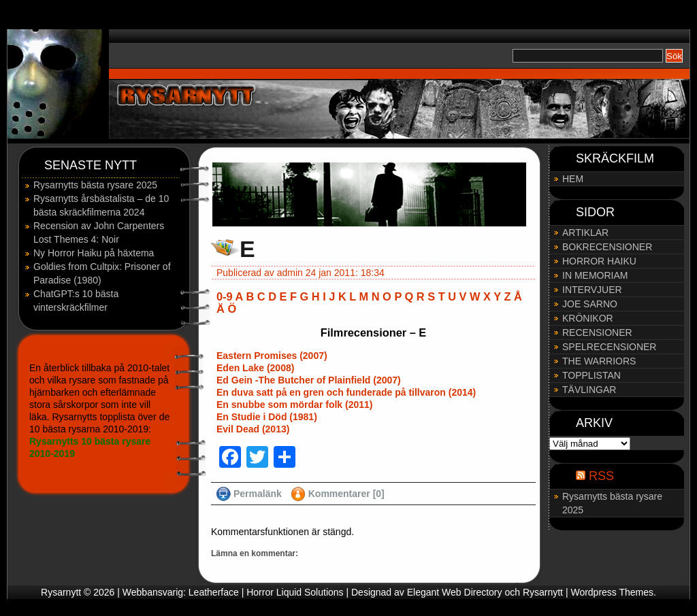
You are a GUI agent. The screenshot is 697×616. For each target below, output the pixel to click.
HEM (572, 178)
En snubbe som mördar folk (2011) (294, 404)
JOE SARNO (589, 303)
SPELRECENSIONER (609, 346)
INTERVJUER (592, 289)
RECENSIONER (597, 332)
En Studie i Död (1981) (266, 416)
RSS (601, 476)
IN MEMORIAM (595, 275)
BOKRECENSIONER (607, 246)
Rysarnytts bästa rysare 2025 (95, 184)
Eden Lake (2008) (255, 367)
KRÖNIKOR (587, 318)
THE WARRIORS (599, 361)
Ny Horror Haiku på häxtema (93, 252)
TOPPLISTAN (591, 375)
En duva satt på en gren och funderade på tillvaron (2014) (346, 392)
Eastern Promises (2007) (271, 355)
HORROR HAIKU (599, 261)
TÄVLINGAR (589, 389)
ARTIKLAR (585, 232)
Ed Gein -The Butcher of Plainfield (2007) (308, 380)
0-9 (224, 296)
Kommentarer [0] (346, 493)
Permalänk (257, 493)
